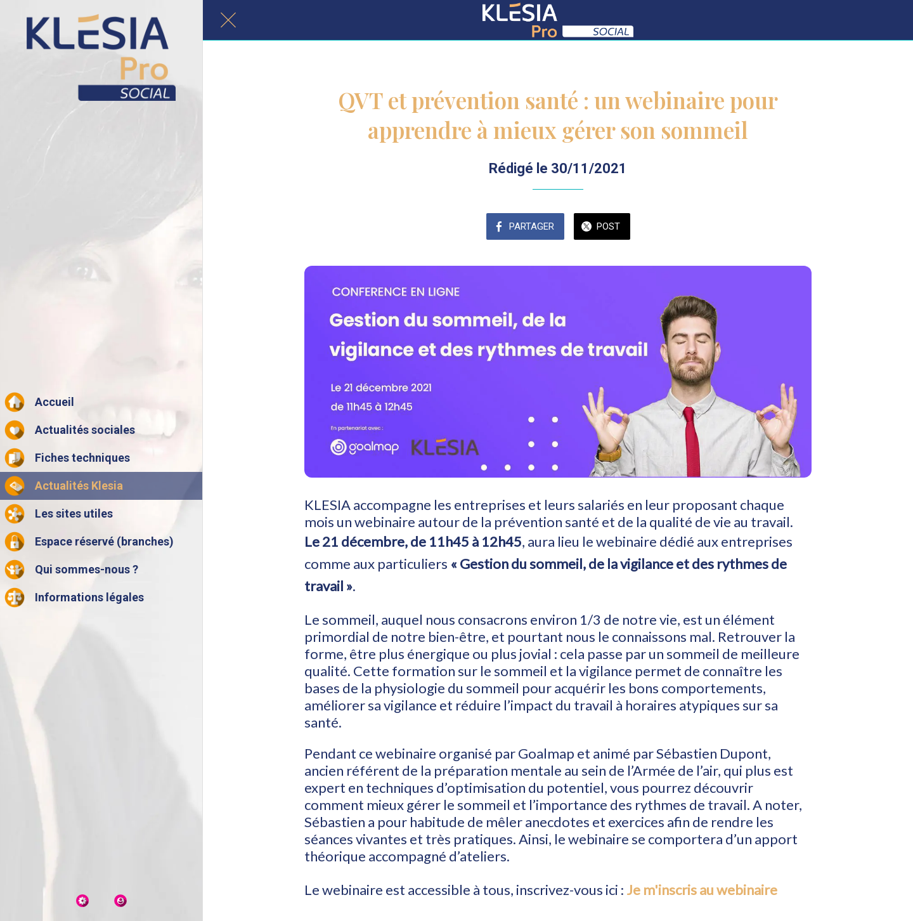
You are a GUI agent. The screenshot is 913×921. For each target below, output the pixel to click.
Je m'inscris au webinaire (701, 889)
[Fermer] (228, 20)
